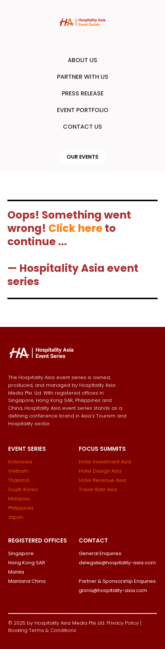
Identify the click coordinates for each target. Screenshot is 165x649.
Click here (75, 228)
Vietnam (18, 470)
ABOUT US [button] (82, 60)
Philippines (21, 507)
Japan (15, 517)
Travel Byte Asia (98, 489)
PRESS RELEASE (83, 93)
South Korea (23, 489)
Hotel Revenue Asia (102, 480)
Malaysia (19, 498)
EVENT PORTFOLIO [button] (82, 110)
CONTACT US (82, 126)
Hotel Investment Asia (105, 461)
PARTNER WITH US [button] (82, 76)
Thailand (18, 480)
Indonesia (20, 461)
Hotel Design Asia (100, 470)
